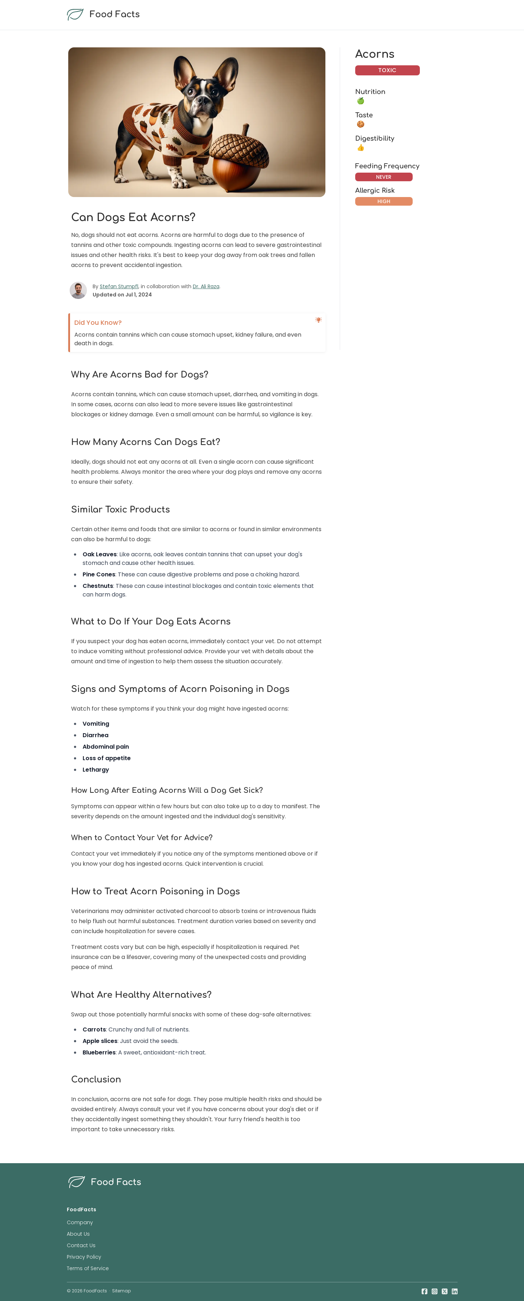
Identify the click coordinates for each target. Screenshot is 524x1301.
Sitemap (121, 1291)
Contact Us (81, 1245)
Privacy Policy (84, 1256)
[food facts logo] (260, 15)
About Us (78, 1233)
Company (80, 1222)
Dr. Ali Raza (206, 286)
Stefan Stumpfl (119, 286)
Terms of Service (88, 1268)
